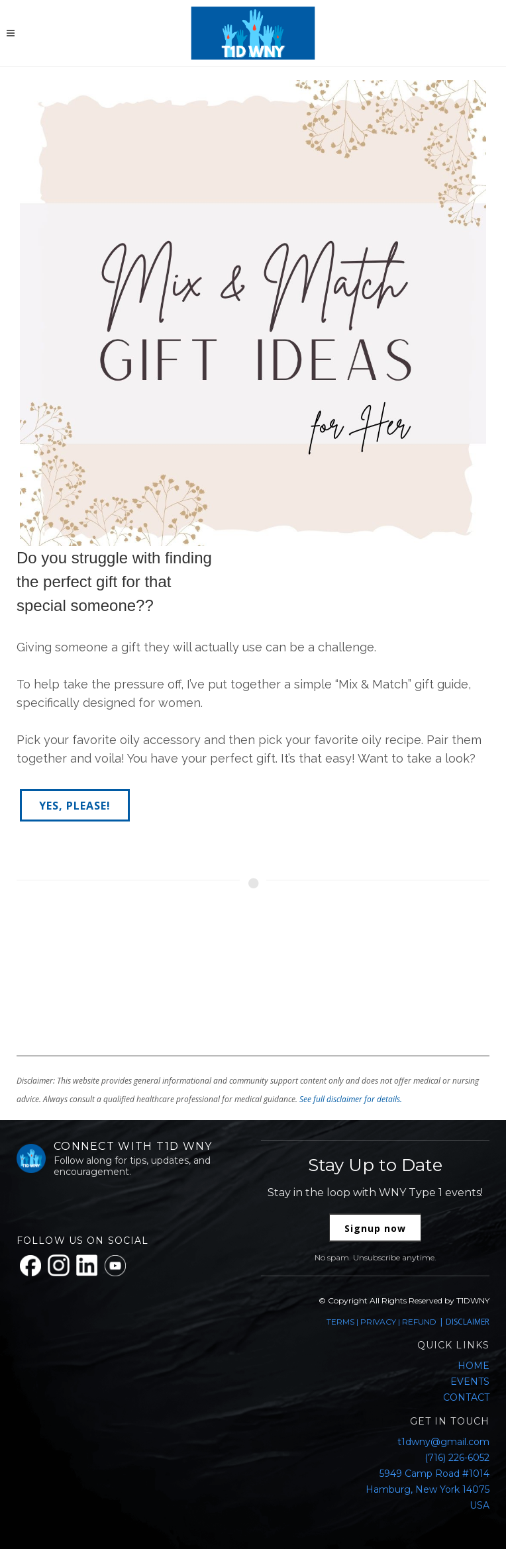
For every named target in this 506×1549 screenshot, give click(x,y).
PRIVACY (378, 1322)
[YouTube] (115, 1265)
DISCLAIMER (467, 1321)
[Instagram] (58, 1265)
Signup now (375, 1228)
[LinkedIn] (87, 1265)
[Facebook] (30, 1265)
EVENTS (469, 1381)
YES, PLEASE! (75, 805)
